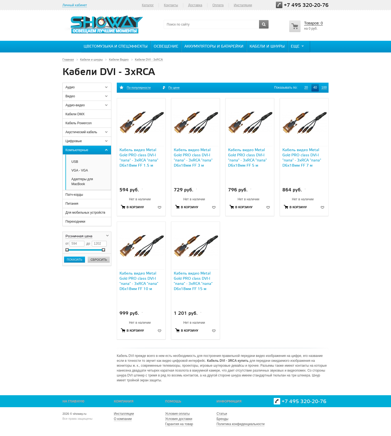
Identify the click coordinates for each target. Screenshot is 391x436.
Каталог (148, 5)
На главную (73, 402)
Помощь (173, 402)
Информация (229, 402)
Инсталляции (124, 414)
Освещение (166, 46)
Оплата (217, 5)
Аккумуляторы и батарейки (214, 46)
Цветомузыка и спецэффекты (116, 46)
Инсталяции (243, 5)
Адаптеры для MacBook (82, 181)
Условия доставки (178, 419)
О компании (123, 419)
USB (74, 162)
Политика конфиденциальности (240, 424)
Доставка (195, 5)
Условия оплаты (177, 414)
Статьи (221, 414)
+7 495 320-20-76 (306, 5)
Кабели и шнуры (267, 46)
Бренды (222, 419)
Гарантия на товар (179, 424)
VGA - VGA (79, 170)
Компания (124, 402)
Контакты (171, 5)
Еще (298, 46)
